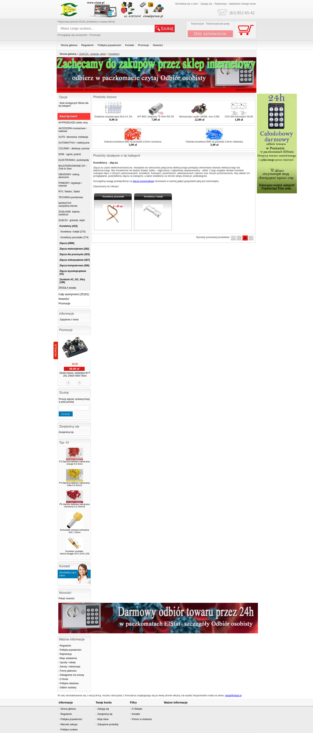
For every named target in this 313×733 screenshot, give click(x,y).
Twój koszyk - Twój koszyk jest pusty (210, 23)
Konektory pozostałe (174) (74, 237)
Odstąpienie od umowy (72, 675)
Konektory (113, 54)
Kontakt (136, 714)
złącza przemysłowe (143, 181)
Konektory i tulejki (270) (72, 231)
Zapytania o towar (69, 319)
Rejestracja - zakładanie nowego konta (235, 3)
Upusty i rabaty (68, 662)
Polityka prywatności (70, 649)
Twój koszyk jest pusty (245, 90)
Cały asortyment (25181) (73, 294)
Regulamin (65, 645)
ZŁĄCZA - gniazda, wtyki (91, 54)
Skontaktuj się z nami (186, 3)
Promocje (95, 35)
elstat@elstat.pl (233, 695)
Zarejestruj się (65, 432)
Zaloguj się (206, 3)
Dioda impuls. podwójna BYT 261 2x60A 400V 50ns (74, 374)
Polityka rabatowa (69, 683)
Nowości (63, 298)
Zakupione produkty (107, 724)
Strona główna (68, 708)
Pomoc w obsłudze (142, 719)
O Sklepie (137, 708)
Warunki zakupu (69, 724)
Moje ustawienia (68, 658)
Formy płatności (68, 670)
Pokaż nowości (66, 598)
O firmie (64, 679)
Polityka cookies (69, 729)
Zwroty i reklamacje (70, 666)
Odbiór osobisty (68, 687)
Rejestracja (66, 654)
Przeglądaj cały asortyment (72, 35)
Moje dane (103, 719)
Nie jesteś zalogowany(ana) (71, 90)
